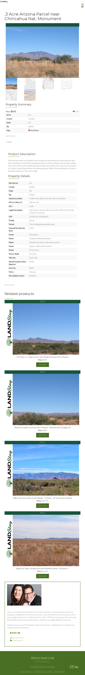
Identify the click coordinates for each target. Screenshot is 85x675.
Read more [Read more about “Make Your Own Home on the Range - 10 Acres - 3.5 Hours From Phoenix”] (42, 505)
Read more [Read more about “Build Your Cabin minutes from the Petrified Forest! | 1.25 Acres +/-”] (42, 576)
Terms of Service (26, 671)
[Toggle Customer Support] (74, 667)
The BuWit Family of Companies (42, 666)
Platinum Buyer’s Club (42, 658)
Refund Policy (59, 671)
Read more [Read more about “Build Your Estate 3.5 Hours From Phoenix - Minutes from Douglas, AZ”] (42, 435)
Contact (49, 671)
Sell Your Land (39, 671)
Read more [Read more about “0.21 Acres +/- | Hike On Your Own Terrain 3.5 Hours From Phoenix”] (42, 364)
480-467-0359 (17, 638)
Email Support (16, 640)
